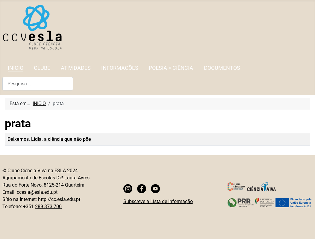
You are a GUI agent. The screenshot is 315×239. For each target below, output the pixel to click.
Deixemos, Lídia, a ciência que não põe (49, 139)
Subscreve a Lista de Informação (158, 201)
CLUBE (42, 68)
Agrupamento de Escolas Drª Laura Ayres (46, 178)
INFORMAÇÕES (119, 68)
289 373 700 (48, 206)
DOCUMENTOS (222, 68)
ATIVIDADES (76, 68)
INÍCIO (15, 68)
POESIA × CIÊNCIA (171, 68)
